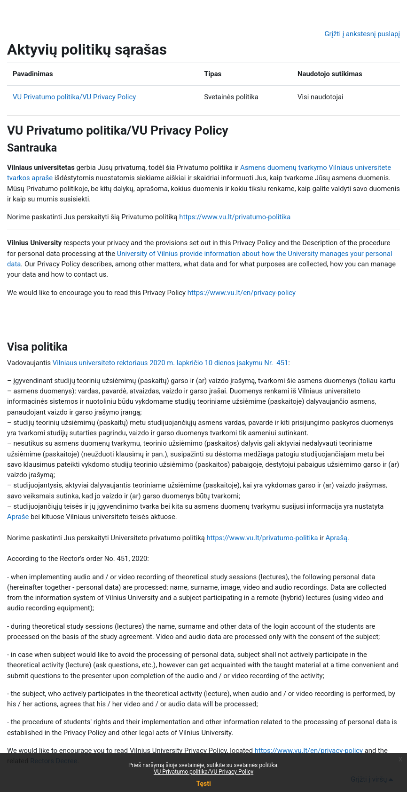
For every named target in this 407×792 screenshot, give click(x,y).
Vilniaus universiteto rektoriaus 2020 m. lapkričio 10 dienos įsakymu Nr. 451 (171, 363)
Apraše (18, 516)
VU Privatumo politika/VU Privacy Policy (74, 97)
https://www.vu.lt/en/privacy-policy (242, 292)
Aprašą (337, 538)
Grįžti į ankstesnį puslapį (362, 34)
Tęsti (203, 783)
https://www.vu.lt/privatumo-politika (234, 217)
